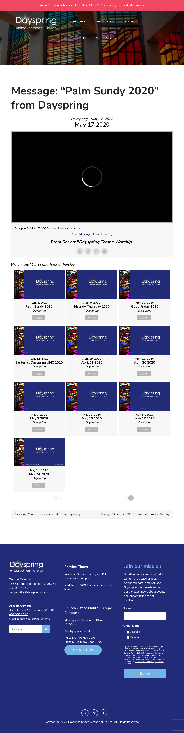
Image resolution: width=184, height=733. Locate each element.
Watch (38, 317)
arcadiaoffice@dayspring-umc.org (29, 619)
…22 (124, 498)
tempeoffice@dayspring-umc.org (29, 592)
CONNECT (132, 21)
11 (116, 498)
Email (128, 608)
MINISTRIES (106, 21)
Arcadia (135, 631)
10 (110, 498)
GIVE (111, 38)
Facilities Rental (85, 38)
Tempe (134, 637)
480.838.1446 (18, 588)
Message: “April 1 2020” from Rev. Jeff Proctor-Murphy (134, 514)
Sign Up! (144, 673)
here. (67, 590)
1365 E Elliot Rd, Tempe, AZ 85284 (32, 584)
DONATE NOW (83, 650)
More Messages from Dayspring (92, 234)
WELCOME (79, 21)
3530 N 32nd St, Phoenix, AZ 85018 (33, 610)
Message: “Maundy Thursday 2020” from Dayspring (47, 514)
